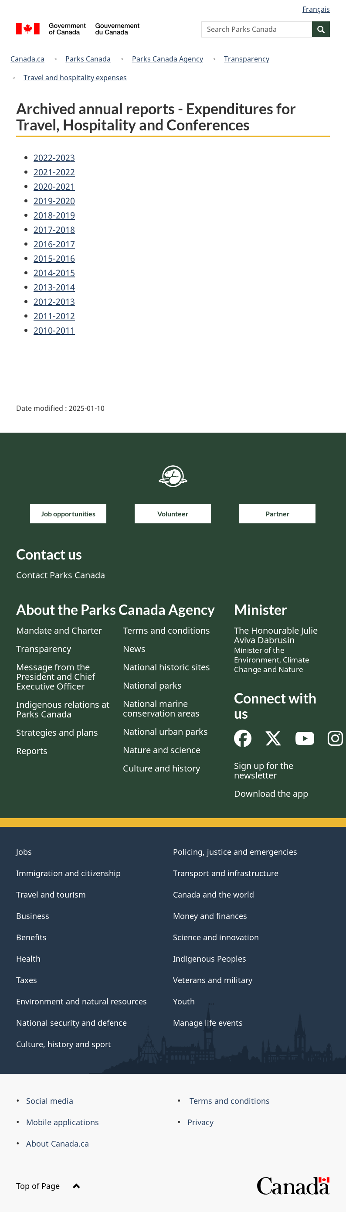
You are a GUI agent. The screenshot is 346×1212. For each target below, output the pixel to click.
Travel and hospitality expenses (75, 77)
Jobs (24, 852)
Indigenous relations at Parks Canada (62, 709)
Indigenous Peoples (209, 958)
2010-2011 (54, 330)
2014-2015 (54, 273)
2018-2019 (54, 215)
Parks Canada (88, 59)
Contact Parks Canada (60, 575)
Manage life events (208, 1022)
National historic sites (166, 667)
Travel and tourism (51, 894)
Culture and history (161, 768)
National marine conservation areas (161, 708)
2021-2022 (54, 172)
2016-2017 (54, 244)
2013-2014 (54, 287)
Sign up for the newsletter (263, 770)
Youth (184, 1001)
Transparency (246, 59)
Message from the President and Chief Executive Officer (55, 676)
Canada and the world (213, 894)
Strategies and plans (57, 732)
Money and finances (210, 916)
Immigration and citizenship (68, 873)
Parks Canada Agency (167, 59)
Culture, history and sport (63, 1044)
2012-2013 (54, 301)
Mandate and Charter (59, 630)
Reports (31, 751)
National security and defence (71, 1022)
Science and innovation (216, 937)
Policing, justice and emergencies (235, 852)
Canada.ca (27, 59)
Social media (49, 1101)
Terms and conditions (166, 630)
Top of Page (48, 1186)
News (134, 649)
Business (32, 916)
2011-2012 (54, 316)
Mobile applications (62, 1122)
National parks (152, 685)
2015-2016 (54, 258)
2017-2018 (54, 230)
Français (316, 9)
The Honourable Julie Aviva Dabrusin (276, 649)
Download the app (271, 793)
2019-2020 (54, 201)
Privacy (200, 1122)
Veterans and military (212, 980)
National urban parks (165, 731)
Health (28, 958)
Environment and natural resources (81, 1001)
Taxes (26, 980)
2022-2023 (54, 158)
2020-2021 (54, 186)
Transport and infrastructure (225, 873)
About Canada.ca (57, 1143)
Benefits (31, 937)
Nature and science (161, 750)
